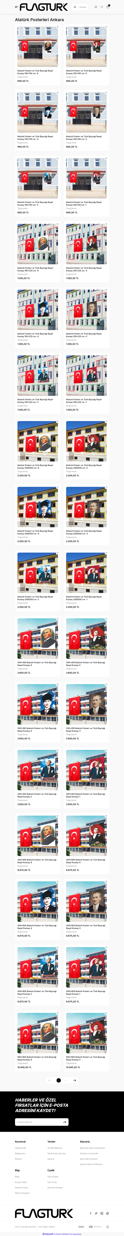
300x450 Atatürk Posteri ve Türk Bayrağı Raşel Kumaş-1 (85, 795)
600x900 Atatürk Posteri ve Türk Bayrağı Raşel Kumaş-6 (36, 1058)
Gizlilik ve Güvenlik (89, 1153)
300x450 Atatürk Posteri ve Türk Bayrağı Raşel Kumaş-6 (36, 663)
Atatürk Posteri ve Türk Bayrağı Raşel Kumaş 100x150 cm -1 (84, 203)
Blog (17, 1177)
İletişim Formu (21, 1187)
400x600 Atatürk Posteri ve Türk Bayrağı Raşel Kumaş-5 (85, 861)
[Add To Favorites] (57, 27)
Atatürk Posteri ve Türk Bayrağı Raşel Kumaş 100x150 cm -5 (84, 72)
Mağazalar (20, 1153)
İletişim (18, 1159)
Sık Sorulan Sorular (56, 1153)
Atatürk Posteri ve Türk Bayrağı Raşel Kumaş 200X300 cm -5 (84, 466)
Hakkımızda (20, 1148)
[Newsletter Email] (42, 1122)
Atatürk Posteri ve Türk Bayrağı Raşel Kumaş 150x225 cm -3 (84, 335)
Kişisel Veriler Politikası (91, 1164)
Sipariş (50, 1159)
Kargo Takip (21, 1182)
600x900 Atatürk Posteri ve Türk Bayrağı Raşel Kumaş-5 (85, 1058)
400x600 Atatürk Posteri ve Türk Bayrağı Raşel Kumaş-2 (37, 992)
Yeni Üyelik (52, 1177)
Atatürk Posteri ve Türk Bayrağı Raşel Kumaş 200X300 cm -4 (35, 532)
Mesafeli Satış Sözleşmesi (92, 1148)
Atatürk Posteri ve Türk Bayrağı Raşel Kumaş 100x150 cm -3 (84, 137)
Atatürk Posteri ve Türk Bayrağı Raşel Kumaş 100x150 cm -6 (35, 72)
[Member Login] (96, 7)
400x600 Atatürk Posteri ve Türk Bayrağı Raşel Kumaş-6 (37, 861)
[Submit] (65, 1122)
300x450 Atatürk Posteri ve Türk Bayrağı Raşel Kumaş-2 (36, 795)
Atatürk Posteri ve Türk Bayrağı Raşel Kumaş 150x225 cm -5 (84, 269)
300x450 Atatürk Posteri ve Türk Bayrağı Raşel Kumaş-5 (85, 663)
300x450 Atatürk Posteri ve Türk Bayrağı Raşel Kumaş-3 (85, 729)
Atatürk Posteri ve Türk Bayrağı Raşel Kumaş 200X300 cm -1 (84, 598)
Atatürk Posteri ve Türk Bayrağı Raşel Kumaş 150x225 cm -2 (35, 400)
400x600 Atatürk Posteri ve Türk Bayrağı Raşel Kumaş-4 (37, 926)
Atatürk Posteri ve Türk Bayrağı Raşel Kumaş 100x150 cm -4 (35, 137)
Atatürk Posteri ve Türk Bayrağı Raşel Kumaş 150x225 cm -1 (84, 400)
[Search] (79, 7)
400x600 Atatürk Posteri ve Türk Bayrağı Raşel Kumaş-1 (85, 992)
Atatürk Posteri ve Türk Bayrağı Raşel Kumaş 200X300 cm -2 (35, 598)
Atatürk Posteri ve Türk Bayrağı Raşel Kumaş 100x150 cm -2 (35, 203)
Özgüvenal (22, 77)
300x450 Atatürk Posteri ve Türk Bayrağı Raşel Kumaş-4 (36, 729)
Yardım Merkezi (54, 1148)
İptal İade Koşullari (89, 1159)
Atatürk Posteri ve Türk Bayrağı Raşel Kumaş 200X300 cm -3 (84, 532)
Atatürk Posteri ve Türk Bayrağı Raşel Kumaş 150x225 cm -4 (35, 335)
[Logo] (44, 7)
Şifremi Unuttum (55, 1187)
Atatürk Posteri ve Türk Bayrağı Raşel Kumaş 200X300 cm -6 (35, 466)
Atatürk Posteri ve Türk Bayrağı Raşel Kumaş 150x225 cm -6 (35, 269)
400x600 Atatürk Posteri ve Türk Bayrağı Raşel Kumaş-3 (85, 926)
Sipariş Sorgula (22, 1193)
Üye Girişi (52, 1182)
